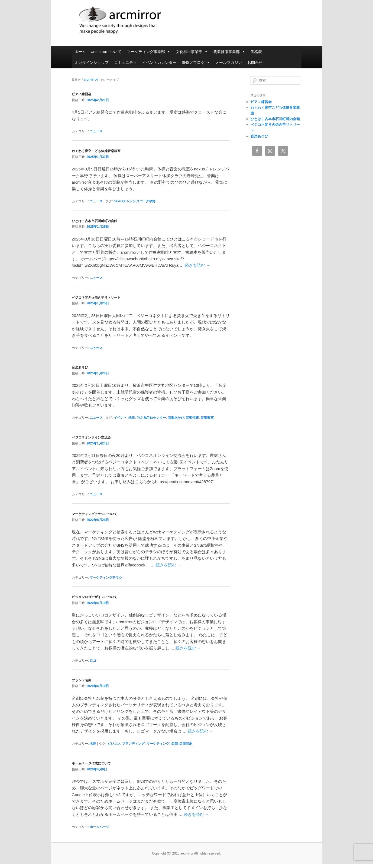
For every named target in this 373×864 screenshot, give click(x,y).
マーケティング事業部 (148, 52)
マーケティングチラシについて (94, 514)
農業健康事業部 (229, 52)
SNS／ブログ (196, 62)
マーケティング (158, 744)
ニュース (96, 131)
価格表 (256, 52)
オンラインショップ (91, 62)
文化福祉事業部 (192, 52)
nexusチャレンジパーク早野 (135, 201)
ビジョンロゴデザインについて (94, 597)
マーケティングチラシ (106, 577)
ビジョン (113, 744)
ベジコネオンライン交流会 (91, 437)
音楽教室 (207, 418)
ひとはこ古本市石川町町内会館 (94, 221)
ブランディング (133, 744)
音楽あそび (80, 367)
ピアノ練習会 (81, 94)
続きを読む (197, 265)
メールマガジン (228, 62)
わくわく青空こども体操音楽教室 (96, 151)
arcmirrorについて (106, 52)
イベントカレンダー (159, 62)
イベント (120, 418)
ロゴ (93, 660)
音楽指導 (192, 418)
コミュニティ (125, 62)
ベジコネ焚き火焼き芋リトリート (96, 297)
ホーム (80, 52)
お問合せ (254, 62)
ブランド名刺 (81, 680)
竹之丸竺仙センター (151, 418)
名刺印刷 (185, 744)
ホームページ (99, 827)
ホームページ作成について (91, 763)
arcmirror (150, 20)
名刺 (93, 744)
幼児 (131, 418)
